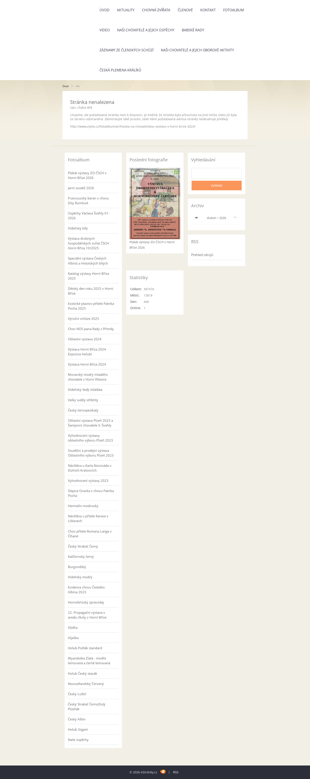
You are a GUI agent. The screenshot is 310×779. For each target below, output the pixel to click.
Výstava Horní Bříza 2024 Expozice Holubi (87, 351)
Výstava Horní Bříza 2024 (87, 364)
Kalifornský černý (81, 556)
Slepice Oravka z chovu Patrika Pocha (91, 493)
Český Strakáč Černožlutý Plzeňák (86, 706)
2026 (222, 218)
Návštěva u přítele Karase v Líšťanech (88, 518)
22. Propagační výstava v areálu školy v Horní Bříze (87, 614)
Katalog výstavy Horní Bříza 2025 (88, 275)
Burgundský (77, 567)
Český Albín (76, 719)
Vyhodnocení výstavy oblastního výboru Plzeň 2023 (90, 437)
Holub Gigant (78, 729)
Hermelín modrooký (83, 506)
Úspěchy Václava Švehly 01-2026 (89, 215)
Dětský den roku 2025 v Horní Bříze (90, 290)
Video (104, 30)
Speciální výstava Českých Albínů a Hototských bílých (88, 260)
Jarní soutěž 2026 (81, 188)
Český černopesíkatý (83, 410)
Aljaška (73, 638)
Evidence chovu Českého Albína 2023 (86, 589)
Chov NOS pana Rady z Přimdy (91, 329)
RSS (176, 772)
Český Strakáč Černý (83, 546)
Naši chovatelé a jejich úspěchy (145, 30)
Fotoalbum (233, 10)
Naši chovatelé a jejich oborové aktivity (197, 50)
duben (211, 218)
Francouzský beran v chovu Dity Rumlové (88, 200)
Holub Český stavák (82, 673)
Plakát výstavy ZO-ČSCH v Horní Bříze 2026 (87, 175)
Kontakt (208, 10)
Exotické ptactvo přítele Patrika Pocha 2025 (91, 305)
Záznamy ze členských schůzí (126, 50)
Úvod (104, 10)
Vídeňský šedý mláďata (85, 389)
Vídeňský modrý (80, 577)
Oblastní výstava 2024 (84, 339)
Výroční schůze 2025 (83, 318)
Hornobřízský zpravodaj (86, 602)
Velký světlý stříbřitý (83, 400)
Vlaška (73, 627)
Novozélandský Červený (86, 683)
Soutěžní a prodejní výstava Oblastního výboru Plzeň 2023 (91, 452)
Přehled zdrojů (202, 255)
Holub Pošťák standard (85, 648)
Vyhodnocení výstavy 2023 (88, 480)
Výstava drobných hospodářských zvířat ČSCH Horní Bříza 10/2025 (88, 243)
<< (197, 218)
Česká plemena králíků (120, 70)
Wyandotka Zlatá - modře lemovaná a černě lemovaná (89, 660)
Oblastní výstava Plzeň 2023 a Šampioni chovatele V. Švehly (90, 422)
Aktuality (126, 10)
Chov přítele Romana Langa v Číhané (90, 533)
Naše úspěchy (78, 739)
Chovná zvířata (156, 10)
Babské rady (193, 30)
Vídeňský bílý (78, 228)
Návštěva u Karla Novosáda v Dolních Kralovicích (89, 467)
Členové (185, 10)
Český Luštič (77, 694)
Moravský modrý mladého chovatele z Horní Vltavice (88, 376)
